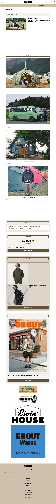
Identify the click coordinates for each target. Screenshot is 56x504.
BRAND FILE (28, 488)
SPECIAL (28, 483)
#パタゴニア (30, 228)
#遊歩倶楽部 (20, 226)
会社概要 (5, 472)
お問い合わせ (11, 472)
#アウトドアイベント (33, 226)
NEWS (28, 478)
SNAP (28, 485)
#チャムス (14, 226)
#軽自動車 (26, 226)
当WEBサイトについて (41, 472)
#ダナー (39, 226)
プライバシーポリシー (31, 472)
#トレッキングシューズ (13, 228)
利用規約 (24, 472)
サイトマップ (49, 472)
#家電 (10, 226)
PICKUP (28, 481)
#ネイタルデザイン (22, 228)
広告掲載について (18, 472)
